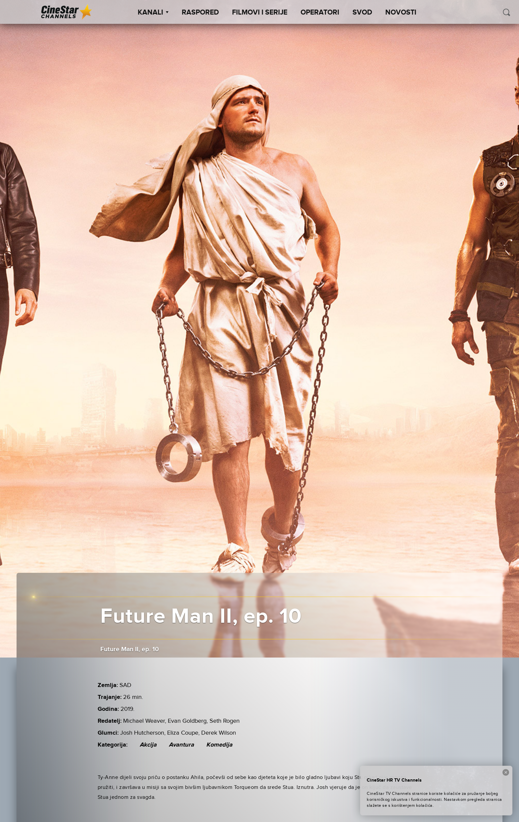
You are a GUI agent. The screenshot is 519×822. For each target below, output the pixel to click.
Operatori (320, 12)
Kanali (153, 12)
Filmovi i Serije (259, 12)
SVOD (362, 12)
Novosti (400, 12)
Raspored (200, 12)
